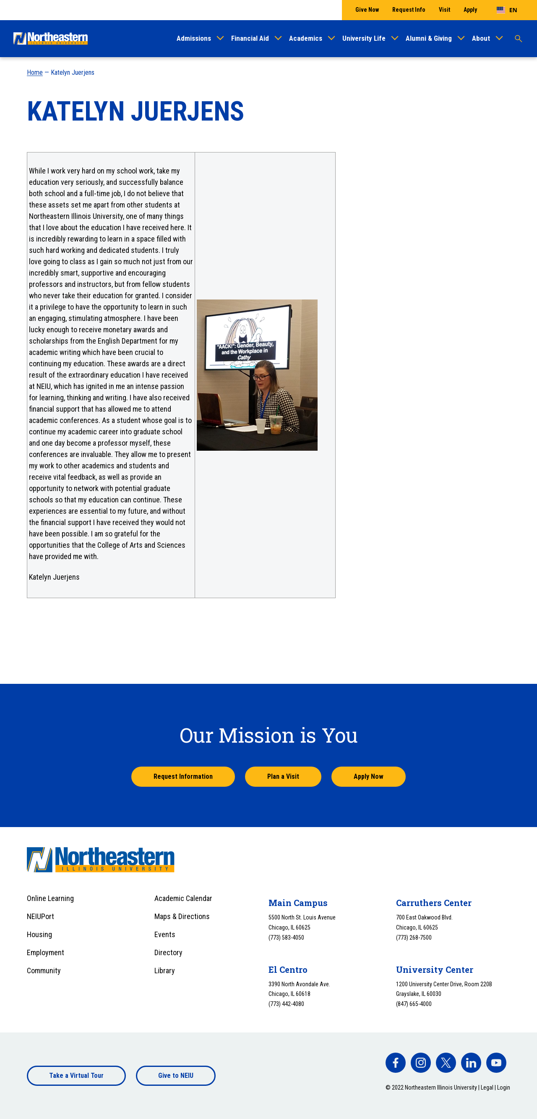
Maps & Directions (182, 916)
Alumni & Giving (429, 38)
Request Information (183, 776)
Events (164, 934)
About (481, 38)
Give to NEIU (175, 1076)
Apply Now (368, 776)
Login (503, 1087)
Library (164, 970)
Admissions (194, 38)
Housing (39, 934)
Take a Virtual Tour (76, 1076)
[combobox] (507, 10)
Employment (45, 952)
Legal (487, 1087)
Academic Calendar (183, 898)
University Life (364, 38)
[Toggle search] (519, 39)
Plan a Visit (283, 776)
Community (44, 970)
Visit (444, 9)
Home (35, 72)
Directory (168, 952)
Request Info (408, 9)
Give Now (367, 9)
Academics (305, 38)
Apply (470, 9)
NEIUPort (40, 916)
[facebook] (396, 1063)
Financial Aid (250, 38)
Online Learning (50, 898)
